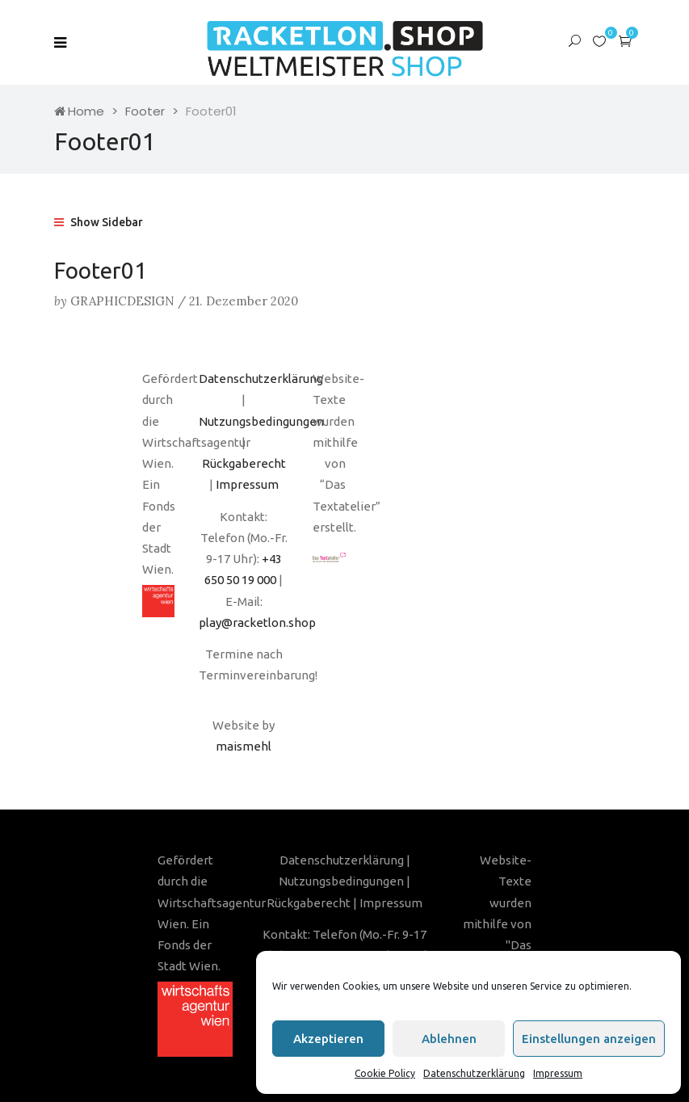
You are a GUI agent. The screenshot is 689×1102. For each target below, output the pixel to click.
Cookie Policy (385, 1073)
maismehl (243, 746)
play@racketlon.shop (257, 622)
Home (79, 111)
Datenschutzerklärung (474, 1073)
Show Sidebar (98, 222)
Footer (145, 111)
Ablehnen (449, 1038)
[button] (625, 41)
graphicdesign (122, 301)
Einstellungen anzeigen (589, 1038)
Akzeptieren (328, 1038)
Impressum (557, 1073)
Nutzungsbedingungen (261, 421)
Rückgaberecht (244, 463)
